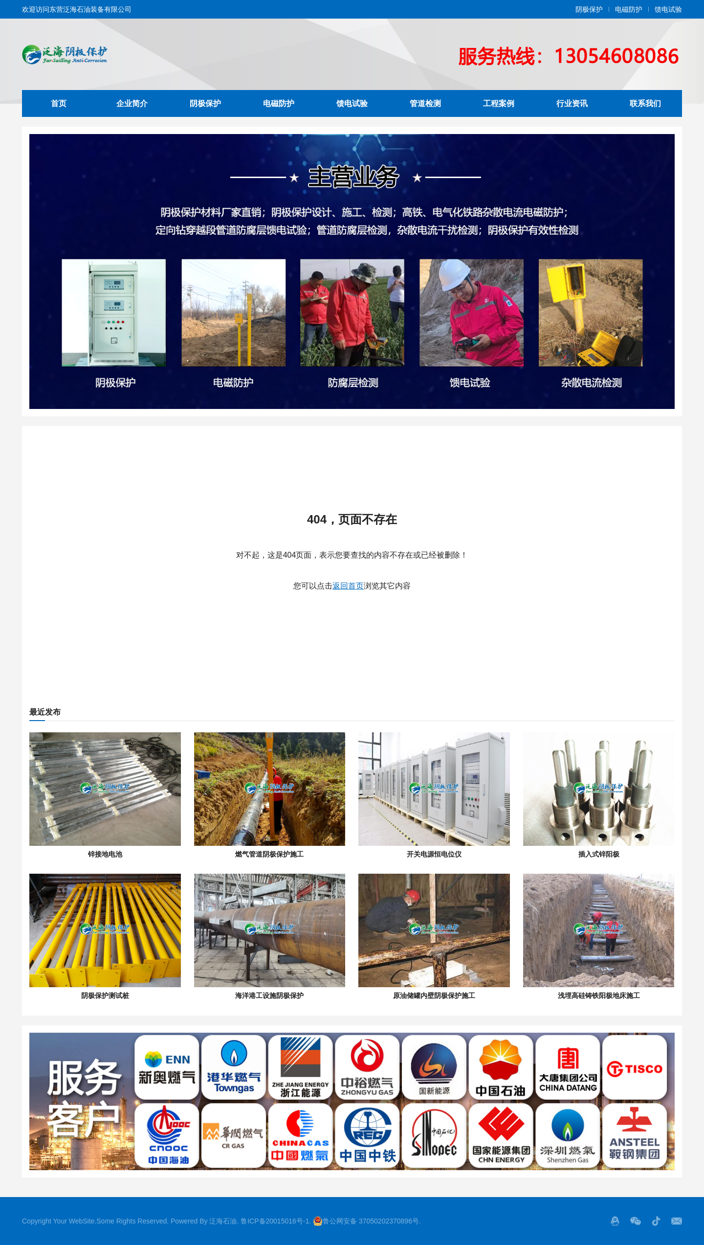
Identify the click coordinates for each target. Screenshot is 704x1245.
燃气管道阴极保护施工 (269, 854)
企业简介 (132, 103)
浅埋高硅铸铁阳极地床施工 (599, 995)
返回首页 (348, 586)
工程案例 (498, 103)
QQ (615, 1221)
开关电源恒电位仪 (434, 854)
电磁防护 (628, 9)
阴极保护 (589, 9)
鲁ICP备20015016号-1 (275, 1221)
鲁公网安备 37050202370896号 (366, 1221)
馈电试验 (668, 9)
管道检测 (425, 103)
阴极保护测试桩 (105, 995)
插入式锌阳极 (598, 854)
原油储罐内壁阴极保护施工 (434, 995)
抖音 (656, 1221)
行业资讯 (572, 103)
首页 (58, 103)
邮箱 (676, 1221)
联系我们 (645, 103)
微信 (635, 1221)
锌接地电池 (105, 854)
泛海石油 (223, 1221)
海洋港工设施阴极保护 (269, 995)
